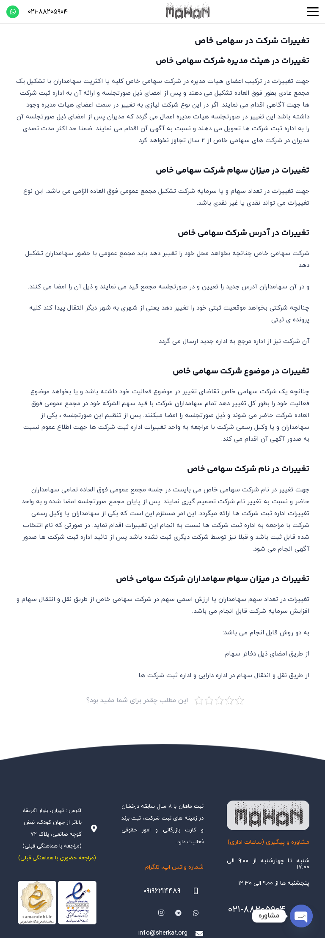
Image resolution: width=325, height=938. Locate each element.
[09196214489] (192, 891)
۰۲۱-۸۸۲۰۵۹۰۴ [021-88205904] (257, 909)
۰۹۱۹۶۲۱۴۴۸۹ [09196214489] (161, 891)
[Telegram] (179, 913)
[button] (313, 12)
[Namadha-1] (57, 903)
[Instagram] (162, 913)
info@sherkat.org (162, 933)
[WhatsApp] (12, 11)
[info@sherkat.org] (195, 933)
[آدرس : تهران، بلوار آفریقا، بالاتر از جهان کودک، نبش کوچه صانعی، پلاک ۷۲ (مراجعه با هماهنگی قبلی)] (90, 828)
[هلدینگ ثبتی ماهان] (187, 11)
